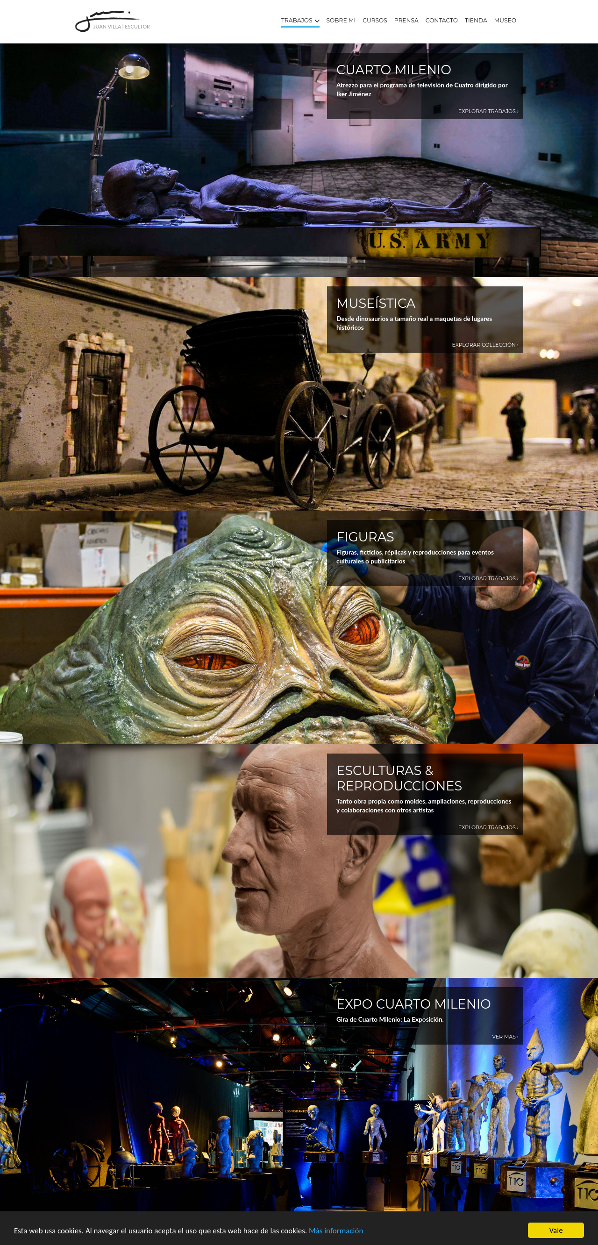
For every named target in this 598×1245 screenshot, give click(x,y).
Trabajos (300, 20)
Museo (505, 20)
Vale (555, 1230)
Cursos (375, 20)
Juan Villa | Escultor (121, 26)
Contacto (442, 20)
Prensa (406, 20)
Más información (336, 1231)
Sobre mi (341, 20)
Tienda (476, 20)
